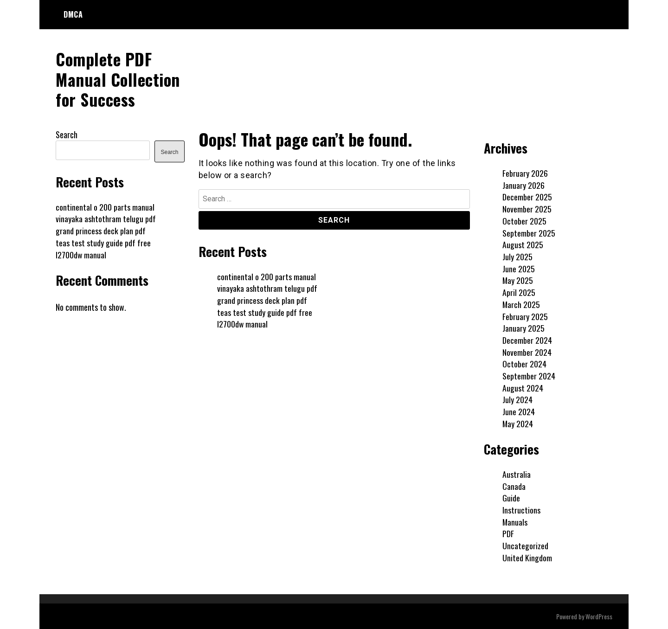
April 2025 (518, 292)
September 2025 (528, 232)
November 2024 (527, 352)
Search (66, 134)
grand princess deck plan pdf (262, 300)
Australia (516, 474)
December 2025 (527, 197)
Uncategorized (525, 545)
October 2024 (524, 364)
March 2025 (521, 304)
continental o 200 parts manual (266, 276)
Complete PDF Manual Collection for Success (118, 78)
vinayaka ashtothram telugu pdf (267, 288)
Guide (511, 498)
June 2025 (518, 268)
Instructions (521, 509)
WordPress (598, 616)
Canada (514, 486)
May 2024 (517, 423)
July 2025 (517, 256)
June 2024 (518, 411)
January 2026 (523, 185)
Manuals (515, 521)
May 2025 (517, 280)
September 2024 (528, 375)
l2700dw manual (242, 324)
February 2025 (525, 316)
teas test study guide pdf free (264, 312)
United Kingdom (527, 557)
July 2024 (517, 399)
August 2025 (522, 244)
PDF (508, 533)
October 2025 (524, 220)
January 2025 (523, 328)
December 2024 (527, 340)
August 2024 (522, 387)
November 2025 (527, 209)
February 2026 (525, 173)
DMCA (73, 14)
